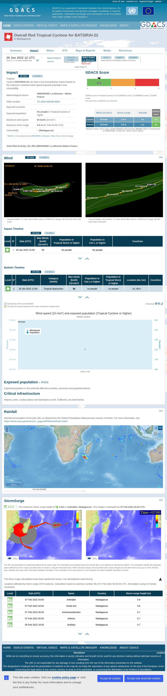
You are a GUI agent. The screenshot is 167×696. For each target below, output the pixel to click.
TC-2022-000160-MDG (48, 101)
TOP (161, 157)
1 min (90, 62)
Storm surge (123, 112)
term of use (119, 1)
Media (107, 50)
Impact (34, 50)
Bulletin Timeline (14, 267)
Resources (125, 50)
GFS (106, 57)
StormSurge (14, 501)
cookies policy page (64, 677)
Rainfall (143, 112)
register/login (146, 1)
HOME (7, 25)
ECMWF (133, 57)
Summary (16, 50)
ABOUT (124, 25)
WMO (33, 136)
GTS (65, 50)
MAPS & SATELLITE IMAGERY (78, 25)
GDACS (10, 136)
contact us (132, 1)
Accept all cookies (110, 678)
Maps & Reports (85, 50)
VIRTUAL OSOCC (47, 25)
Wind (8, 158)
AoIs (45, 382)
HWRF (120, 57)
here (115, 101)
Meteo (50, 50)
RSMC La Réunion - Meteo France (48, 136)
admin (158, 1)
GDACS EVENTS (24, 25)
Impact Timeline (13, 228)
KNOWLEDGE (108, 25)
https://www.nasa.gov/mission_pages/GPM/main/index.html (36, 421)
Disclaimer (79, 652)
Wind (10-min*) (104, 112)
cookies (161, 652)
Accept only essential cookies (144, 678)
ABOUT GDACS (129, 647)
